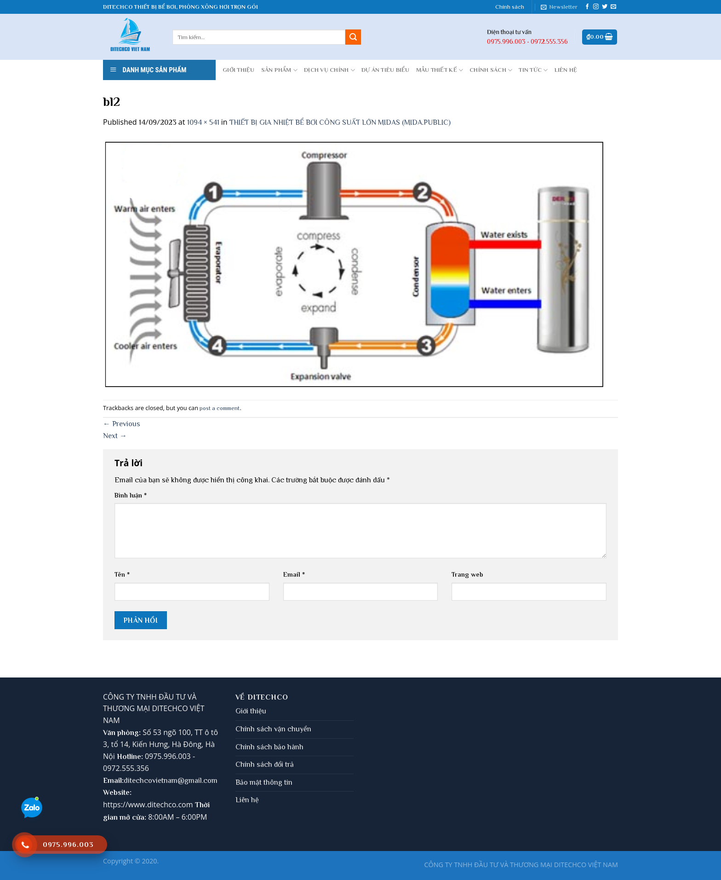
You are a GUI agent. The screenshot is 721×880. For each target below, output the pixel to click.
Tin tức (533, 70)
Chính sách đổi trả (264, 764)
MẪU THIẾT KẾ (440, 70)
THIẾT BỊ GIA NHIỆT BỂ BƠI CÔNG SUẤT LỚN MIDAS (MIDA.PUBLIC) (340, 122)
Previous (121, 424)
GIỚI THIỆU (239, 69)
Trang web (467, 574)
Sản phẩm (279, 70)
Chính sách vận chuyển (273, 729)
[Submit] (353, 37)
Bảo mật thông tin (263, 782)
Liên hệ (247, 800)
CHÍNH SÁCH (490, 70)
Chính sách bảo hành (269, 747)
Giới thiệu (250, 711)
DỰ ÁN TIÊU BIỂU (385, 69)
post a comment (220, 408)
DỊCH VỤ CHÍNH (329, 70)
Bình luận (130, 495)
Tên (122, 574)
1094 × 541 (203, 122)
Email (294, 574)
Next (115, 436)
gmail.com (200, 780)
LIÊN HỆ (566, 69)
